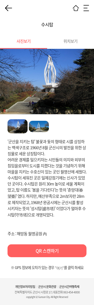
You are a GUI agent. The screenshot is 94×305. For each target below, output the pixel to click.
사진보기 (24, 41)
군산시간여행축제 (69, 286)
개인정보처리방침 (25, 286)
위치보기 (70, 41)
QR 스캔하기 (47, 250)
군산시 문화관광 (47, 286)
